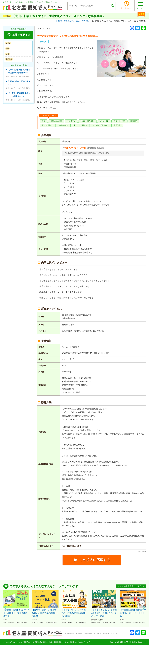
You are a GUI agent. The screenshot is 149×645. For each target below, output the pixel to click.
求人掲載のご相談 (45, 642)
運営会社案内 (58, 642)
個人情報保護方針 (71, 642)
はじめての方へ (8, 642)
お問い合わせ (84, 642)
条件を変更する (18, 35)
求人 (88, 21)
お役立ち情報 (33, 642)
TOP (70, 21)
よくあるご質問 (21, 642)
